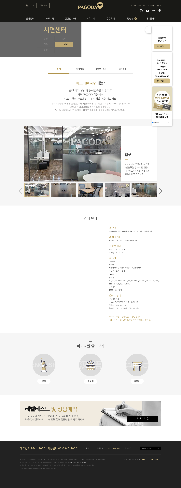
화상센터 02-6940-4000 (62, 448)
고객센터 (150, 6)
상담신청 (160, 81)
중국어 (90, 381)
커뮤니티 (90, 18)
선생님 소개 (70, 18)
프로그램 (50, 18)
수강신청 (131, 18)
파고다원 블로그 (153, 10)
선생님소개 (101, 69)
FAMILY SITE (146, 448)
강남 (46, 38)
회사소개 (89, 448)
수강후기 (110, 18)
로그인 (133, 6)
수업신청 (160, 46)
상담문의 (43, 6)
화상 (46, 50)
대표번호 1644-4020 (32, 448)
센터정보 (30, 18)
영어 (44, 381)
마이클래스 (151, 18)
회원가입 (141, 6)
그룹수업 (122, 69)
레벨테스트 (29, 6)
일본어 (137, 381)
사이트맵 (128, 448)
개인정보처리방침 (114, 448)
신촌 (46, 44)
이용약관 (100, 448)
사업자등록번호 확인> (78, 462)
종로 (64, 38)
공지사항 (80, 69)
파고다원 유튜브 (147, 10)
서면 (66, 44)
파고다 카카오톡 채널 (159, 10)
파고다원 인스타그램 (141, 10)
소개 (59, 69)
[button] (158, 191)
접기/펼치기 (148, 29)
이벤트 (158, 6)
